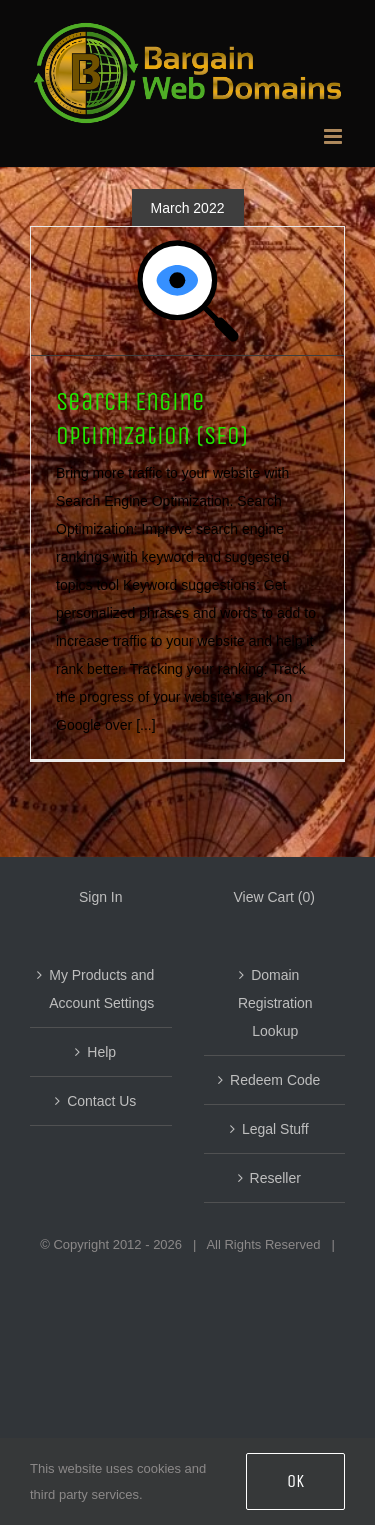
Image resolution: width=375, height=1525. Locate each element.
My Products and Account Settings (101, 989)
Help (101, 1052)
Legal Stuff (275, 1129)
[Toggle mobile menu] (334, 136)
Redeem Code (275, 1080)
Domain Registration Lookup (275, 1003)
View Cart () (274, 897)
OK (295, 1481)
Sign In (101, 897)
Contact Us (101, 1101)
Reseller (275, 1178)
